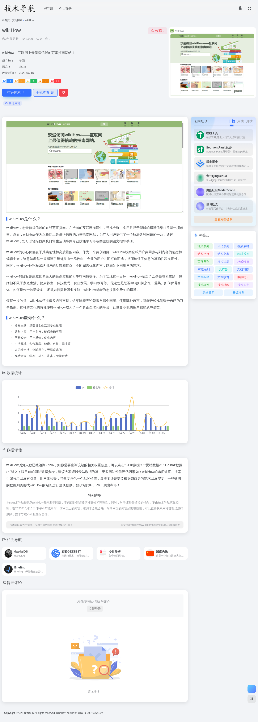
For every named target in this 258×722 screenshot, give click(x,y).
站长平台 (203, 254)
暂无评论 (14, 583)
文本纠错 (203, 277)
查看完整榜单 (223, 219)
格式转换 (243, 261)
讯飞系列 (223, 246)
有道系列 (204, 269)
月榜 (249, 121)
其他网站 (17, 20)
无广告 (223, 269)
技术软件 (203, 285)
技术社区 (223, 285)
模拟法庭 (223, 261)
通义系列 (203, 246)
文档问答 (243, 269)
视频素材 (243, 246)
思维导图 (208, 292)
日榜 (231, 121)
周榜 (240, 121)
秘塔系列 (243, 254)
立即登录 (95, 608)
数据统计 (243, 277)
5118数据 (133, 465)
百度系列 (203, 261)
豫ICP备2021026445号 (90, 713)
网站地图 (61, 713)
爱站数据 (152, 465)
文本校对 (223, 277)
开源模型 (238, 292)
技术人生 (243, 285)
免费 (119, 290)
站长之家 (223, 254)
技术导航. (29, 713)
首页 (7, 20)
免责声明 (72, 713)
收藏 (157, 30)
